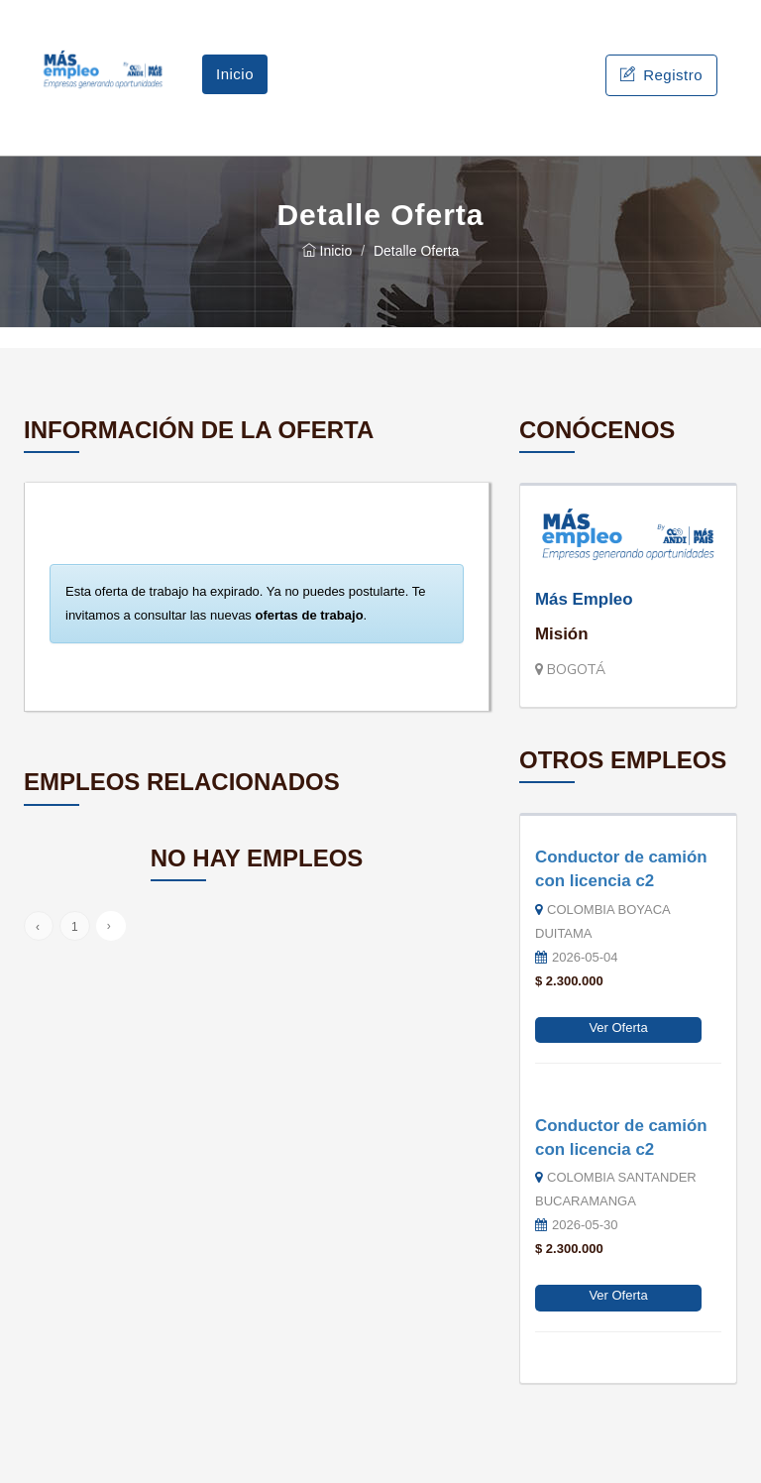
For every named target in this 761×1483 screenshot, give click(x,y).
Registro (661, 74)
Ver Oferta (618, 1027)
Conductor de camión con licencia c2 (621, 869)
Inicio (235, 73)
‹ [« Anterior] (38, 927)
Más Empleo (584, 599)
